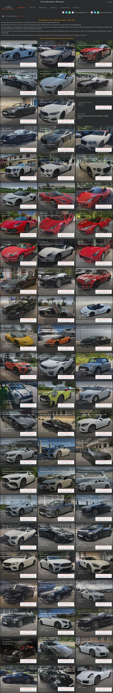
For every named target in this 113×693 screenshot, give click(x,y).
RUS (106, 2)
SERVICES (59, 8)
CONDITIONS (70, 8)
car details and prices (28, 65)
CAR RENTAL (27, 8)
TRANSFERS (48, 8)
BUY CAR (38, 8)
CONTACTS (81, 8)
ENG (110, 2)
